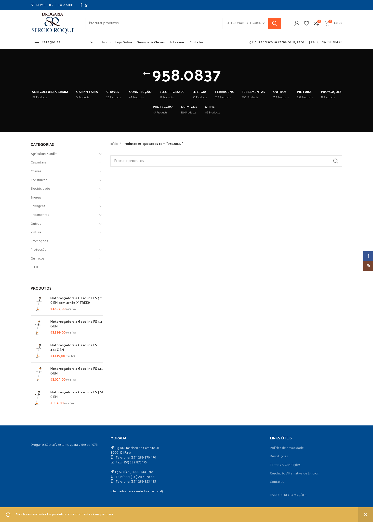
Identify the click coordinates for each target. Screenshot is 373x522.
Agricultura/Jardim (44, 154)
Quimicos (37, 258)
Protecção (39, 250)
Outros (36, 224)
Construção (39, 180)
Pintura (36, 232)
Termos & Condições (285, 465)
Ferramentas (40, 215)
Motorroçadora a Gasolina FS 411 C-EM (76, 370)
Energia (36, 197)
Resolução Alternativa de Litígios (294, 473)
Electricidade (40, 189)
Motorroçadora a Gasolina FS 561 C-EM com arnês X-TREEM (76, 300)
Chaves (36, 171)
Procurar (274, 23)
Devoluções (279, 456)
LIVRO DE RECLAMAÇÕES (288, 495)
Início (114, 144)
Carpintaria (38, 162)
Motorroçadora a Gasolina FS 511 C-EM (76, 323)
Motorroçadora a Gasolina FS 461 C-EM (73, 347)
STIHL (35, 267)
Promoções (39, 241)
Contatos (277, 482)
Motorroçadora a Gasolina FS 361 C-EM (76, 394)
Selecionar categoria (243, 23)
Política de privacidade (287, 448)
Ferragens (38, 206)
